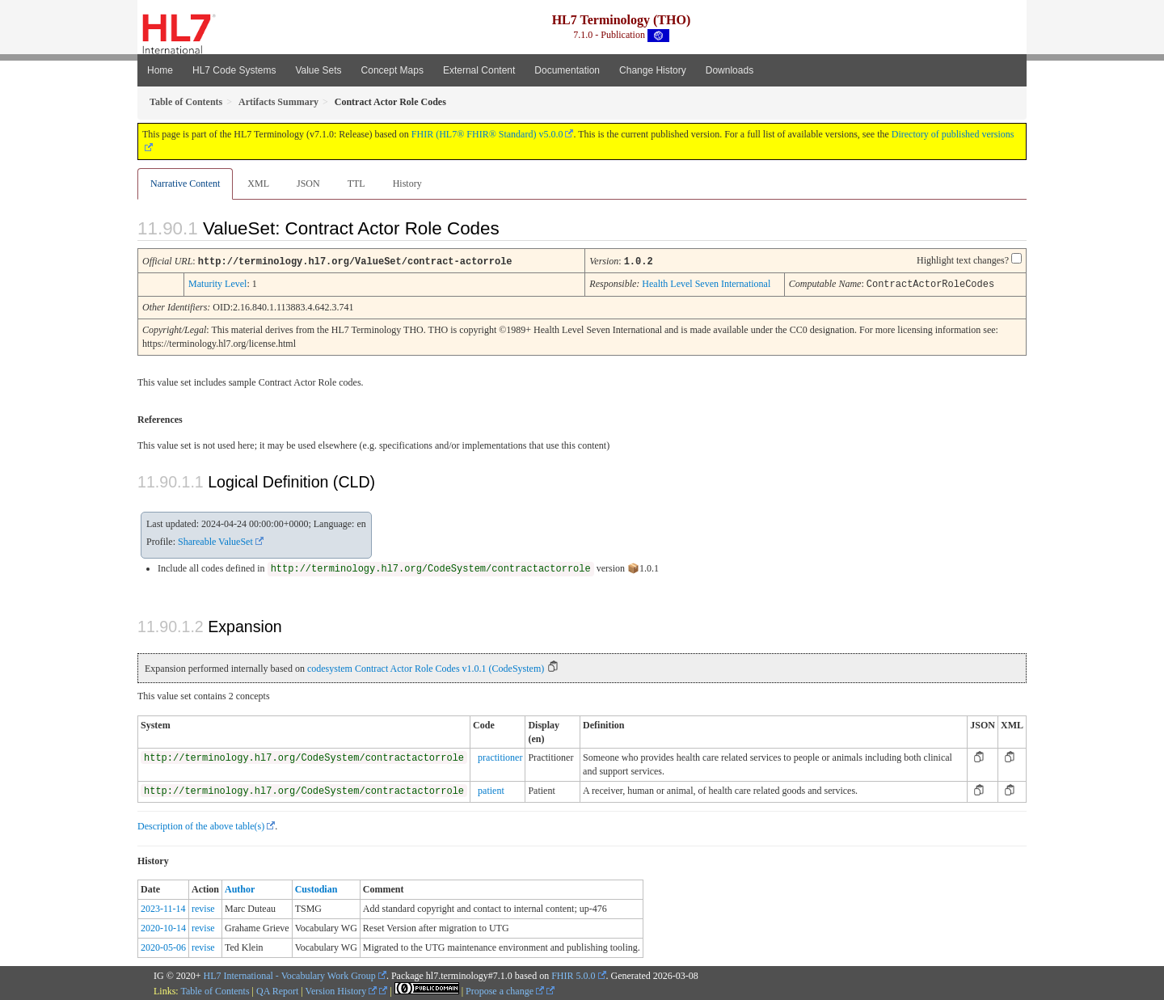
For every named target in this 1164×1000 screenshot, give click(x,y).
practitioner (500, 756)
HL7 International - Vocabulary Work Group (290, 974)
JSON (308, 183)
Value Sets (318, 70)
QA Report (277, 989)
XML (258, 183)
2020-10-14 (163, 926)
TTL (356, 183)
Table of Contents (214, 989)
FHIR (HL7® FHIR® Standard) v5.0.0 (487, 134)
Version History (341, 989)
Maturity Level (217, 283)
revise (203, 907)
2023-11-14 (163, 907)
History (407, 183)
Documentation (567, 70)
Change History (652, 70)
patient (491, 789)
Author (240, 887)
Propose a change (505, 989)
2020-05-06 (163, 945)
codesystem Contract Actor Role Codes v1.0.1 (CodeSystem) (425, 667)
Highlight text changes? (963, 260)
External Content (479, 70)
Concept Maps (392, 70)
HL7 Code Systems (234, 70)
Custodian (316, 887)
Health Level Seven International (706, 283)
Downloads (729, 70)
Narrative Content (185, 183)
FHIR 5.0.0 (573, 974)
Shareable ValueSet (215, 540)
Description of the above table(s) (200, 824)
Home (160, 70)
